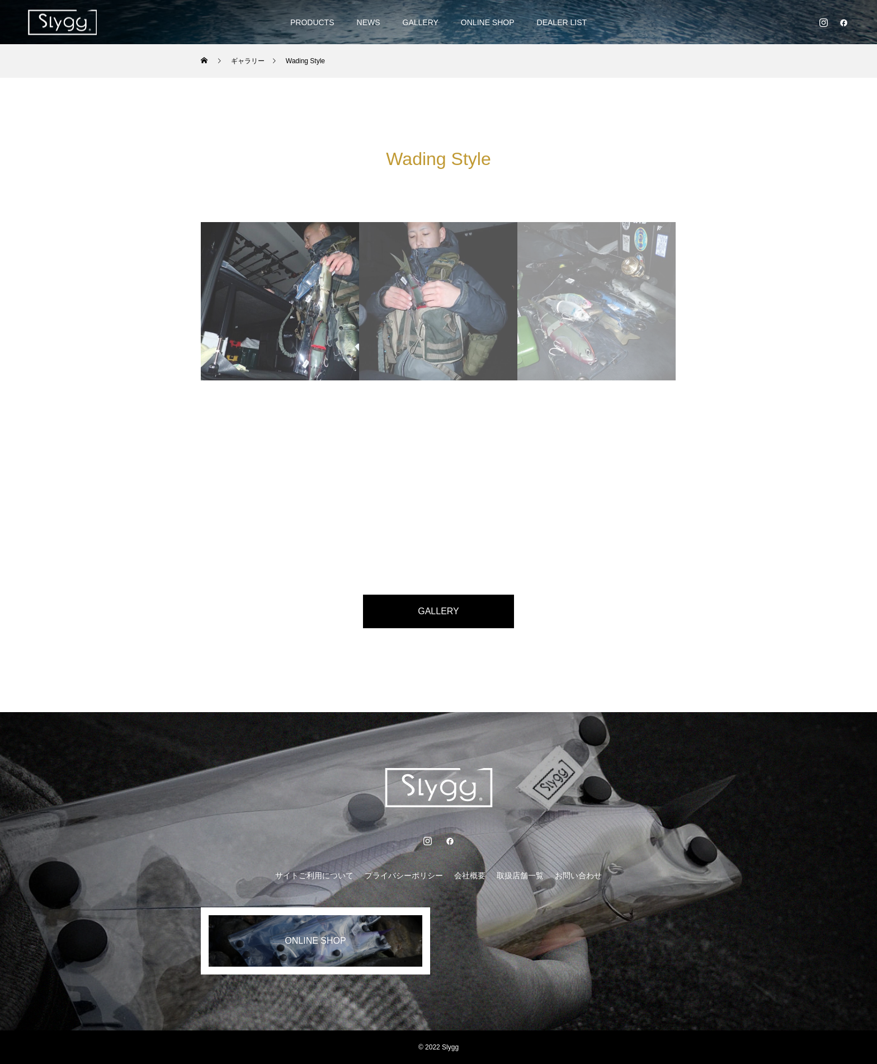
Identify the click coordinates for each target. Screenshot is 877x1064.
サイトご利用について (314, 875)
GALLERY (420, 22)
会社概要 (469, 875)
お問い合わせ (578, 875)
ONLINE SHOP (488, 22)
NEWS (368, 22)
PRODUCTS (312, 22)
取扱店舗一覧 (520, 875)
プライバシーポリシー (404, 875)
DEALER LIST (562, 22)
